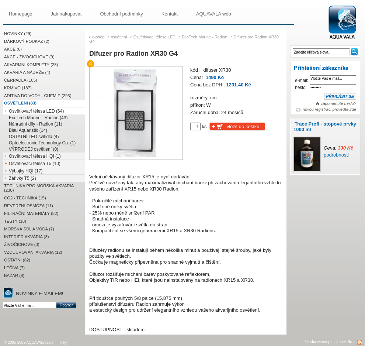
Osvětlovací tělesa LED (154, 37)
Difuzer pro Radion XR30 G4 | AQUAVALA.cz (345, 23)
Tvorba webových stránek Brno (330, 342)
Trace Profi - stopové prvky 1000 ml (324, 126)
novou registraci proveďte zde (329, 109)
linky (63, 342)
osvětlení (119, 37)
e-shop (98, 37)
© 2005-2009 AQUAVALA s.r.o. (29, 342)
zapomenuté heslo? (338, 103)
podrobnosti (336, 155)
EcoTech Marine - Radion (204, 37)
